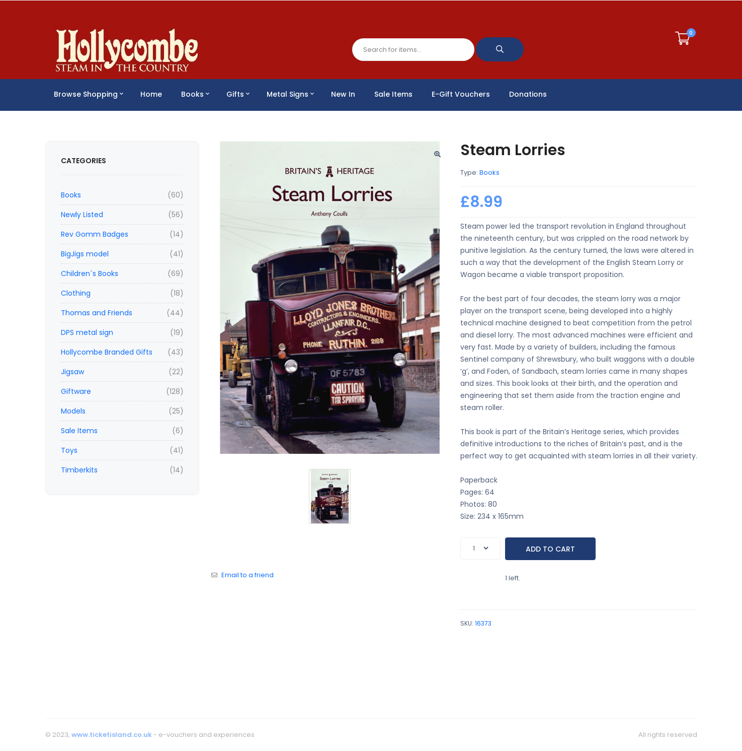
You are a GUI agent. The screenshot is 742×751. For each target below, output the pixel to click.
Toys (69, 450)
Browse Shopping (88, 94)
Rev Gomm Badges (94, 234)
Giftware (76, 391)
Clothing (76, 293)
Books (195, 94)
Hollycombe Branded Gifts (106, 352)
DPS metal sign (87, 332)
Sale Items (393, 94)
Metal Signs (290, 94)
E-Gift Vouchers (461, 94)
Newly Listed (82, 215)
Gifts (238, 94)
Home (151, 94)
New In (343, 94)
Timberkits (79, 470)
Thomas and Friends (96, 313)
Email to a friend (247, 575)
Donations (528, 94)
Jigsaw (72, 372)
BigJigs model (85, 254)
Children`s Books (89, 273)
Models (73, 411)
